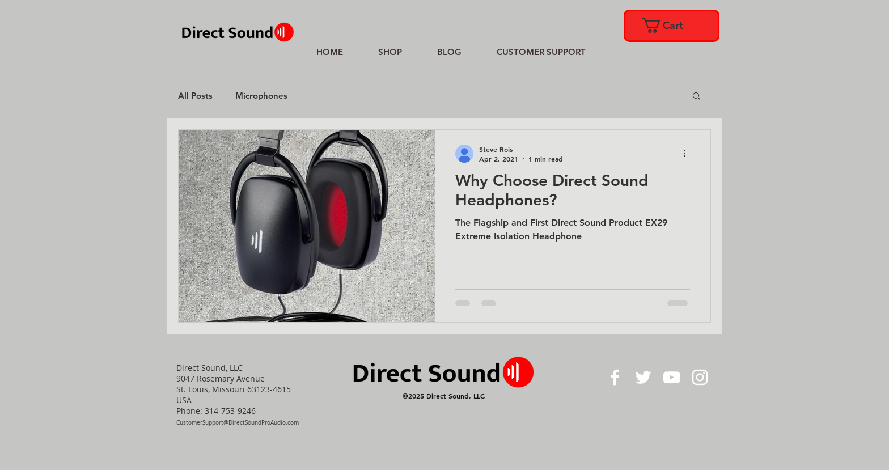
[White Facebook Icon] (614, 377)
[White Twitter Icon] (643, 377)
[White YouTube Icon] (671, 377)
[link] (671, 25)
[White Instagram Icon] (699, 377)
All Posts (195, 95)
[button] (696, 97)
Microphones (261, 95)
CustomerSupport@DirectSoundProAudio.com (237, 422)
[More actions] (688, 153)
